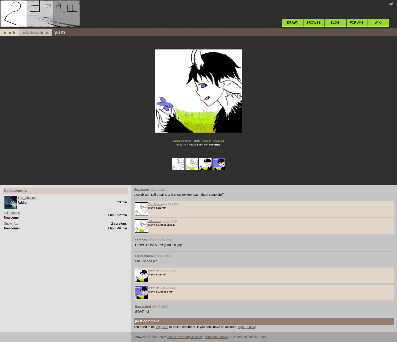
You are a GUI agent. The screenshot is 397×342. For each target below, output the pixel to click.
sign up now (246, 327)
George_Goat (143, 306)
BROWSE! (314, 22)
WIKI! (378, 22)
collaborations (35, 32)
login (391, 4)
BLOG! (336, 22)
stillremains (12, 213)
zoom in (206, 140)
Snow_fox (11, 223)
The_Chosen (27, 198)
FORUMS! (357, 22)
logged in (162, 327)
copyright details (216, 337)
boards (9, 32)
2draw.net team (178, 337)
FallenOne (141, 239)
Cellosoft (196, 337)
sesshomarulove (145, 255)
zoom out (218, 140)
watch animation (182, 140)
